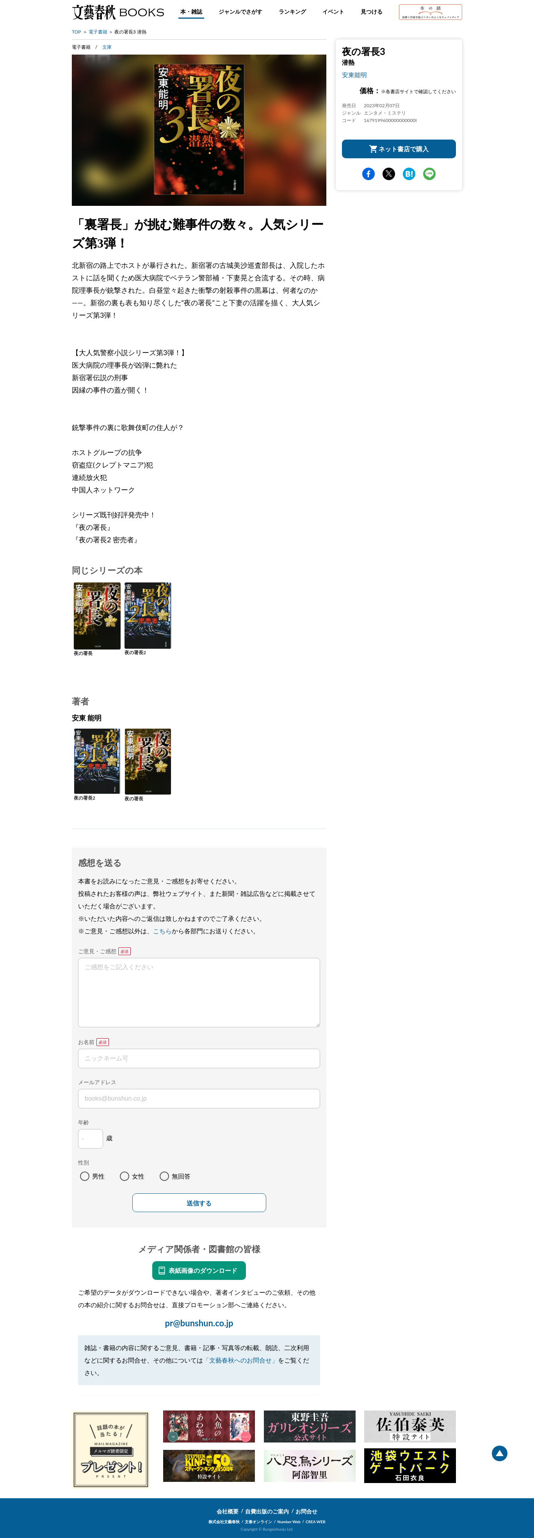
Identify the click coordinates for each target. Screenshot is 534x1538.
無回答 (181, 1176)
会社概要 (228, 1511)
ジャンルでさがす (240, 11)
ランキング (292, 11)
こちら (162, 930)
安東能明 (354, 74)
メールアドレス (97, 1082)
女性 (138, 1176)
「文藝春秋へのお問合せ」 (240, 1360)
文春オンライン (258, 1521)
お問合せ (306, 1511)
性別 (83, 1162)
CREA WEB (316, 1521)
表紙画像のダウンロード (203, 1270)
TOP (76, 32)
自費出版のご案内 (267, 1511)
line (429, 174)
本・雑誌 (191, 11)
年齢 (83, 1122)
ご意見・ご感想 (97, 951)
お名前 (86, 1042)
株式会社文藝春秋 (224, 1521)
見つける (372, 11)
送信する (199, 1203)
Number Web (289, 1521)
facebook (368, 174)
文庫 (107, 47)
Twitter (389, 174)
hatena (409, 174)
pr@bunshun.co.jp (199, 1323)
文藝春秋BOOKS (118, 12)
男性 (98, 1176)
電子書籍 (98, 32)
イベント (333, 11)
